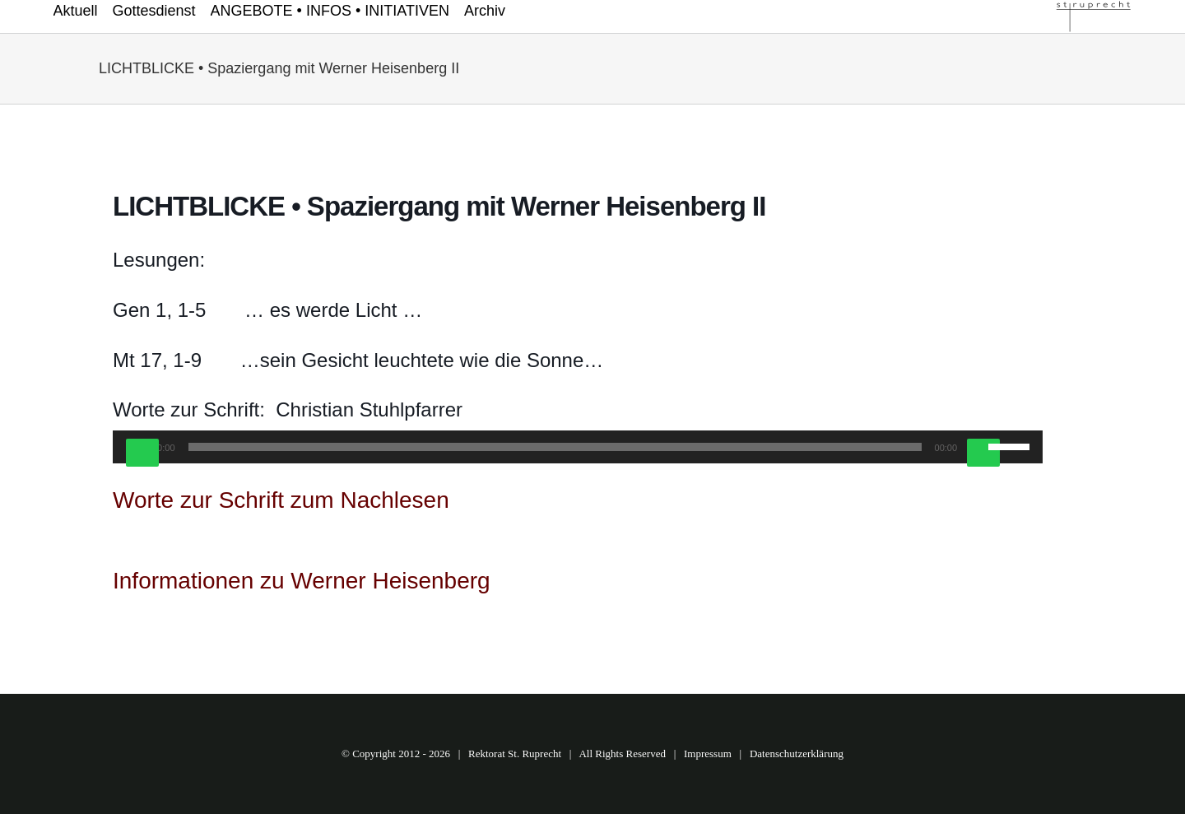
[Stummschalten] (983, 453)
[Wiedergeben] (142, 453)
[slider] (555, 447)
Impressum (708, 753)
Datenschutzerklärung (796, 753)
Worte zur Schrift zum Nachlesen (281, 500)
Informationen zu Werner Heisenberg (301, 580)
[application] (578, 446)
